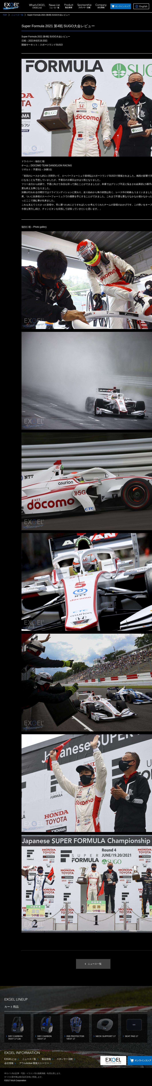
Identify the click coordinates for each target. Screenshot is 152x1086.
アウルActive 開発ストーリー (34, 1063)
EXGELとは (10, 1059)
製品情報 (46, 1059)
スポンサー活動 (65, 1059)
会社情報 (8, 1063)
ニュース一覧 (29, 1059)
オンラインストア (122, 6)
